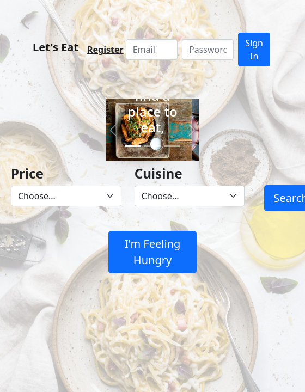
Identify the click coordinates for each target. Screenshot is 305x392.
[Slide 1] (133, 146)
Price (27, 173)
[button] (113, 130)
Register (105, 50)
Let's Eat (55, 47)
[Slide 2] (152, 146)
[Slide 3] (172, 146)
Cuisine (158, 173)
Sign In (254, 49)
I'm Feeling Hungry (153, 251)
